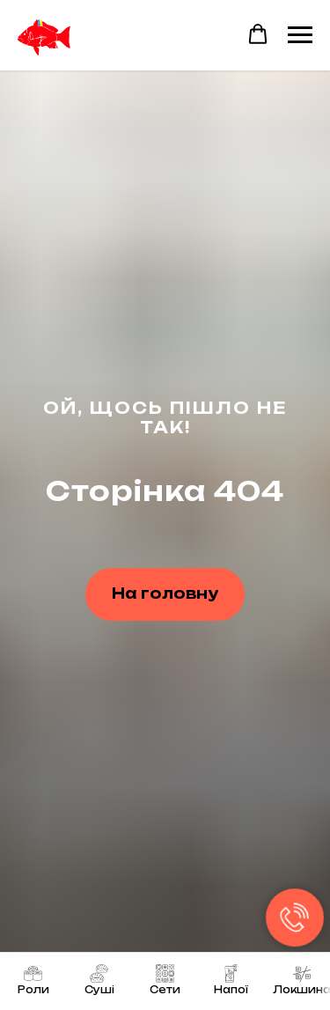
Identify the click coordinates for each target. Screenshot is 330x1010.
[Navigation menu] (300, 35)
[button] (257, 34)
